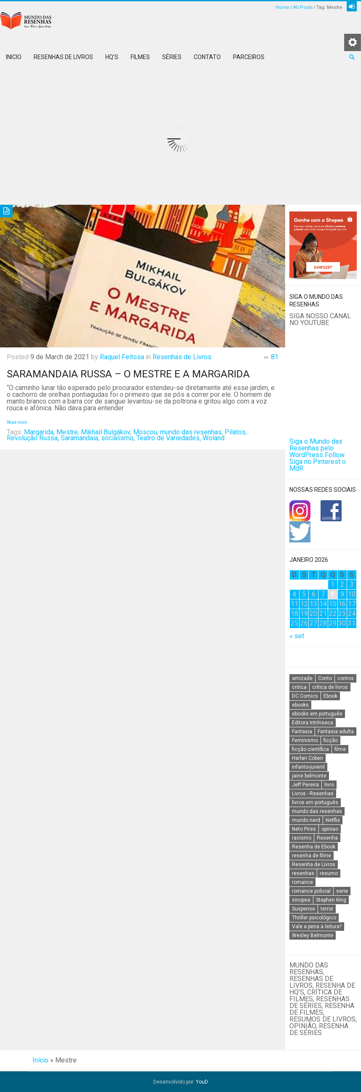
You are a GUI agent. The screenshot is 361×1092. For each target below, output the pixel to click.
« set (296, 636)
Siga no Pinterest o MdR (317, 465)
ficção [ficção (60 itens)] (331, 740)
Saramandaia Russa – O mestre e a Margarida (128, 374)
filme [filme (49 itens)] (340, 749)
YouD (202, 1082)
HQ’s (111, 57)
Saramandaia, (80, 438)
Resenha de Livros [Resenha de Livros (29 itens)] (313, 864)
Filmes (140, 57)
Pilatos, (236, 432)
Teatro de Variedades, (168, 438)
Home (282, 7)
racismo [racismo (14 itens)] (301, 838)
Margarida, (39, 432)
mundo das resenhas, (191, 432)
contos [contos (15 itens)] (345, 678)
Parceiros (249, 57)
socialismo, (118, 438)
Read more (17, 422)
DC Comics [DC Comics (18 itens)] (305, 696)
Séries (172, 57)
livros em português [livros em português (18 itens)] (315, 802)
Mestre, (67, 432)
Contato (207, 57)
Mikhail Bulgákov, (106, 432)
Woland (214, 438)
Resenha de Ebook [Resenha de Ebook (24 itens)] (313, 847)
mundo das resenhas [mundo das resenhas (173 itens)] (317, 811)
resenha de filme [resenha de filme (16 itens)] (311, 856)
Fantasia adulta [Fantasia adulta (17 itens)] (336, 731)
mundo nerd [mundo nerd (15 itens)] (306, 820)
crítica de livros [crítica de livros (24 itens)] (330, 687)
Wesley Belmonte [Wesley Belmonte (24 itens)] (312, 935)
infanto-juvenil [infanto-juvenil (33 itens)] (308, 767)
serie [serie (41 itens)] (342, 891)
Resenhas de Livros (63, 57)
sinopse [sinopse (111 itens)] (301, 900)
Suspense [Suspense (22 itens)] (303, 909)
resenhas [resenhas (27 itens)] (303, 873)
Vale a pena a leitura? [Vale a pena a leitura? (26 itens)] (317, 926)
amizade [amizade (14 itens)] (302, 678)
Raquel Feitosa (122, 357)
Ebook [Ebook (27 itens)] (330, 696)
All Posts (303, 7)
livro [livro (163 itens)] (329, 785)
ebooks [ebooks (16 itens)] (300, 705)
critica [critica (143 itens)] (299, 687)
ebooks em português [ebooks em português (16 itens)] (317, 714)
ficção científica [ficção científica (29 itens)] (310, 749)
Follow (335, 455)
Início (40, 1060)
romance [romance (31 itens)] (302, 882)
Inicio (13, 57)
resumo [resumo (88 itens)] (329, 873)
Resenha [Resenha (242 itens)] (327, 838)
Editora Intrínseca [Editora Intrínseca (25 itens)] (312, 723)
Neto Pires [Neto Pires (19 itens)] (304, 829)
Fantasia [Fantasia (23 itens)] (302, 731)
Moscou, (145, 432)
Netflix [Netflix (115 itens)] (333, 820)
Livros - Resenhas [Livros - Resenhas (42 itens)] (313, 794)
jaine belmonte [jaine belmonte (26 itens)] (309, 776)
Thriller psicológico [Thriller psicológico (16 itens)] (314, 918)
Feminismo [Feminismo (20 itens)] (305, 740)
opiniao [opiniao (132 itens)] (329, 829)
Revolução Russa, (33, 438)
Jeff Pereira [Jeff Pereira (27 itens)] (305, 785)
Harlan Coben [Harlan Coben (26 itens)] (307, 758)
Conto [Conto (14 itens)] (325, 678)
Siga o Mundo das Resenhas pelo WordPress (315, 448)
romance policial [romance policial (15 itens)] (311, 891)
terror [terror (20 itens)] (327, 909)
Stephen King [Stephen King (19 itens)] (331, 900)
